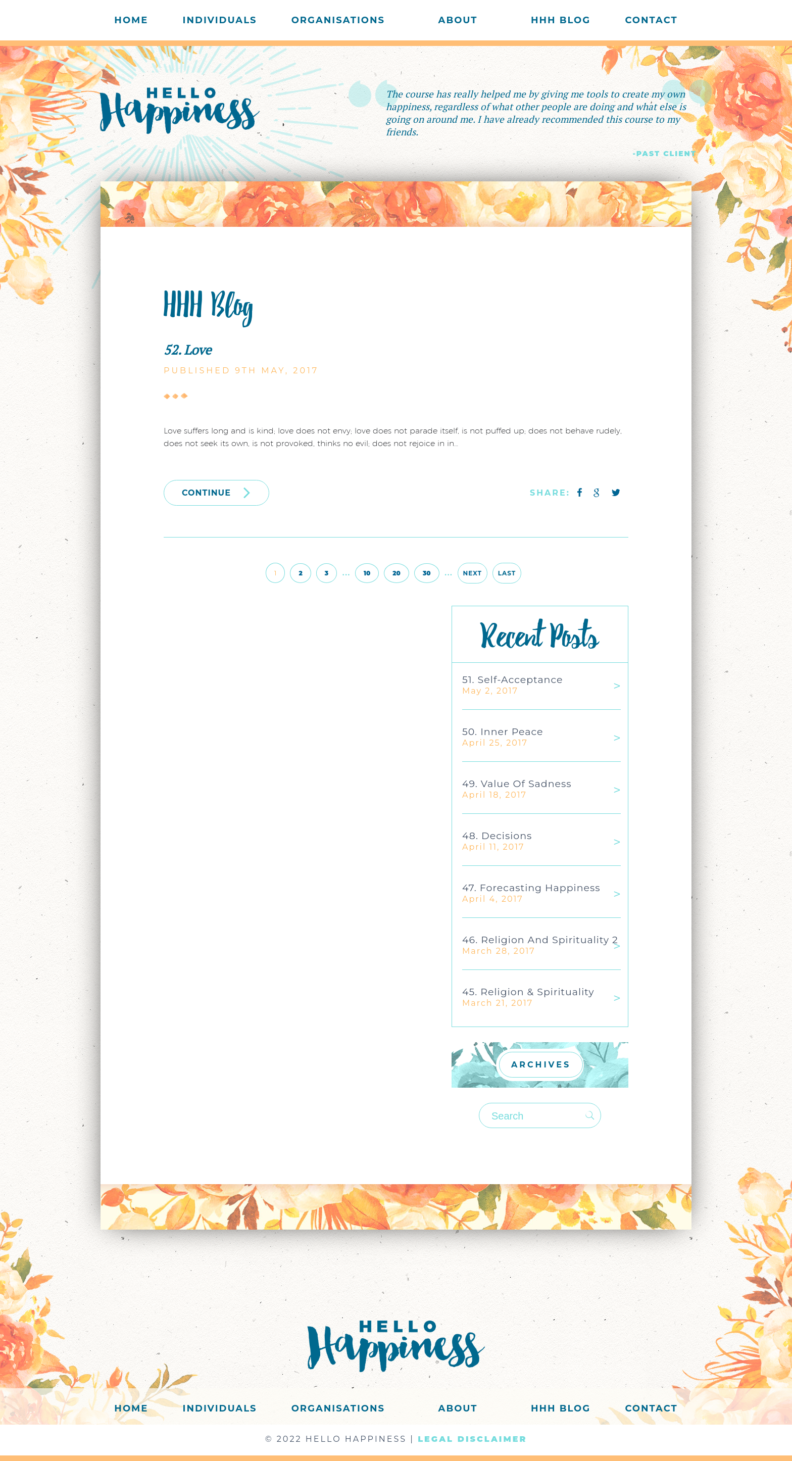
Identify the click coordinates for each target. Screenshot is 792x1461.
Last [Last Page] (507, 573)
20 (396, 573)
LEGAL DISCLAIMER (472, 1439)
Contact (651, 20)
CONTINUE (216, 492)
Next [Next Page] (472, 573)
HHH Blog (560, 20)
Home (131, 20)
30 (427, 573)
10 (367, 573)
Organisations (338, 20)
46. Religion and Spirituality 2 (540, 940)
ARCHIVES (541, 1064)
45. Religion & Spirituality (528, 992)
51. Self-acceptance (512, 680)
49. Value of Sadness (517, 784)
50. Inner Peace (502, 732)
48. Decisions (497, 836)
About (458, 20)
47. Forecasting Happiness (531, 888)
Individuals (220, 20)
